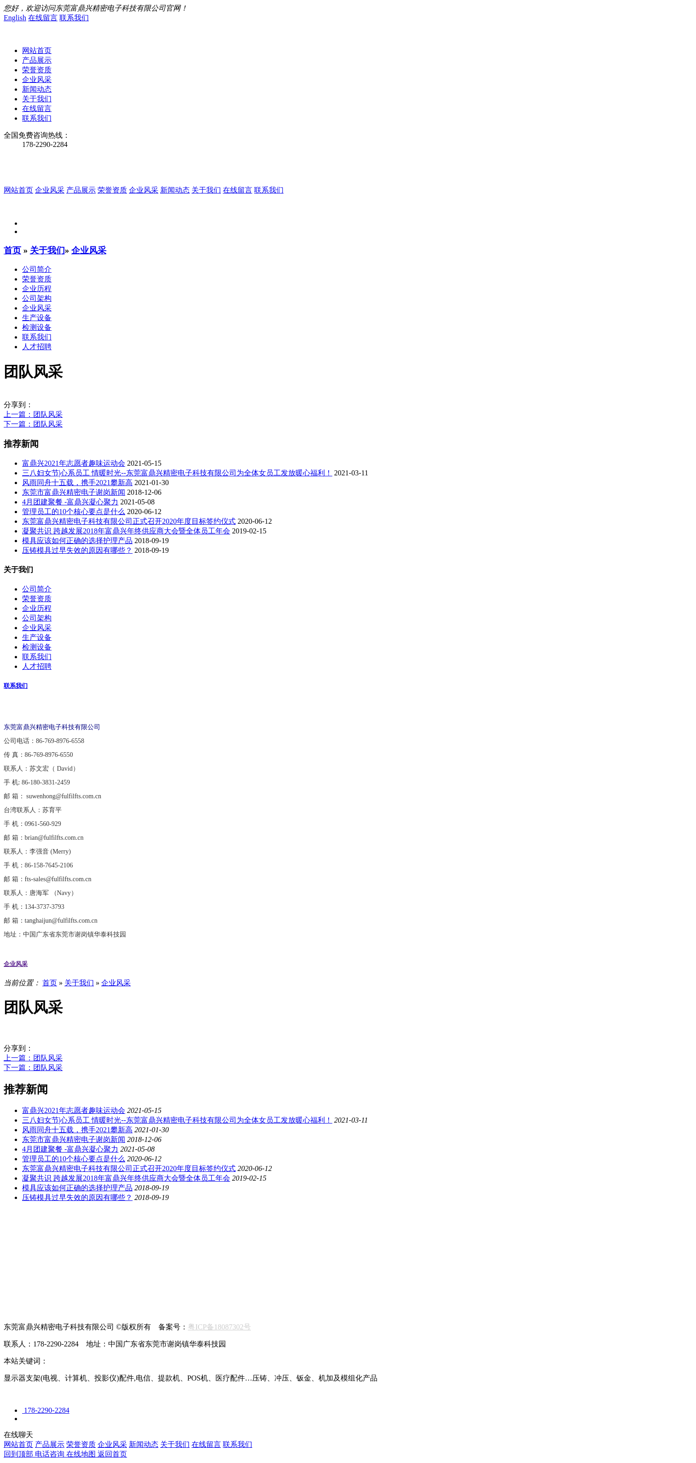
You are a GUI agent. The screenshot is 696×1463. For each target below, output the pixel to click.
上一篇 (33, 414)
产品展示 (37, 60)
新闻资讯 (18, 1253)
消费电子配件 (212, 1243)
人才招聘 (37, 347)
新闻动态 (37, 89)
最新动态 (57, 1263)
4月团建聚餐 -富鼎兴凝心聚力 (70, 502)
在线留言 (43, 18)
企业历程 (37, 289)
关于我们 (37, 99)
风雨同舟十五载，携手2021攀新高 (77, 482)
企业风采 (37, 79)
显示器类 (64, 1243)
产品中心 (18, 1234)
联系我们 (74, 18)
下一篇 (33, 424)
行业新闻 (18, 1263)
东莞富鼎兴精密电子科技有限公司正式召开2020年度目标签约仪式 (129, 521)
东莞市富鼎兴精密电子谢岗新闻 (73, 492)
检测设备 (37, 327)
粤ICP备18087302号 (219, 1327)
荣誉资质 (37, 70)
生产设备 (37, 318)
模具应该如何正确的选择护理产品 (77, 540)
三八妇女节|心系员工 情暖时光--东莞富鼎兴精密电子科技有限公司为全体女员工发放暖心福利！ (177, 473)
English (15, 18)
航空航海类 (22, 1243)
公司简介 (37, 269)
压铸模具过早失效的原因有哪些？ (77, 550)
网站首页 (37, 50)
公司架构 (37, 298)
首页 (12, 250)
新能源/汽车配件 (115, 1243)
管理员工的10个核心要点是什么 (73, 511)
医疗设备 (165, 1243)
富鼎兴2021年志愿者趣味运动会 (73, 463)
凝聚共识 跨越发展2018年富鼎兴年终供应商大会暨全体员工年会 (126, 531)
